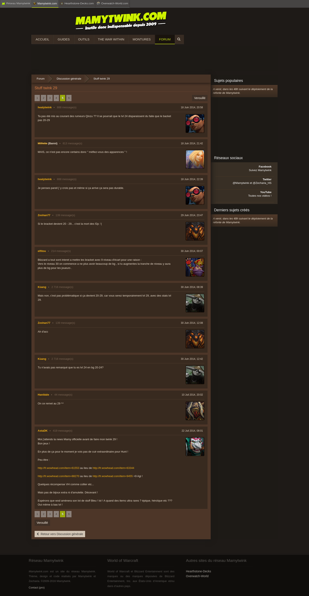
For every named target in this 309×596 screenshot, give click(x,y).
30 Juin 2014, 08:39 (192, 287)
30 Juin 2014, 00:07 (192, 251)
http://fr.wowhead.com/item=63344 (113, 468)
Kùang (42, 287)
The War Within (111, 39)
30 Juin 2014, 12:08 (192, 322)
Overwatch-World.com (112, 3)
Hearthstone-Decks (198, 571)
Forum (165, 39)
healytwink (45, 107)
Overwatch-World (197, 576)
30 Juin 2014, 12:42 (192, 358)
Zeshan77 (44, 215)
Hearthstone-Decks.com (77, 3)
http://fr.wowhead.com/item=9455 (113, 476)
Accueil (42, 39)
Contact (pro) (37, 587)
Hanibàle (43, 394)
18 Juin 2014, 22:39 (192, 179)
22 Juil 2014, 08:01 (192, 430)
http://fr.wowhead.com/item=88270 (58, 476)
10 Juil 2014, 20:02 (192, 394)
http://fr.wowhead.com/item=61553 (58, 468)
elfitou (42, 251)
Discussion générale (69, 78)
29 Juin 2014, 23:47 (192, 215)
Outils (84, 39)
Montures (142, 39)
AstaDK (43, 430)
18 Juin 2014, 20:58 (192, 107)
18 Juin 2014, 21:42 (192, 143)
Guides (64, 39)
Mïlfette (42, 143)
